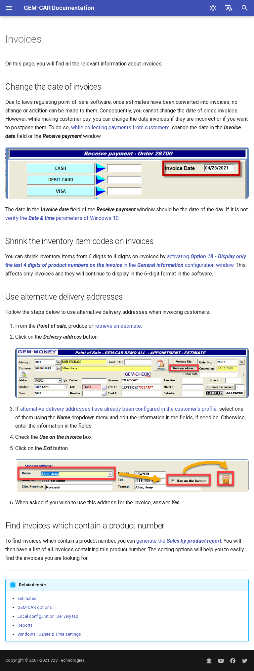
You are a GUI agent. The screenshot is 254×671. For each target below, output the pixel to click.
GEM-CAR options (35, 607)
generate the (178, 541)
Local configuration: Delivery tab (48, 616)
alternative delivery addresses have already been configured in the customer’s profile (118, 409)
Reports (25, 625)
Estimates (27, 598)
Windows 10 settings (49, 634)
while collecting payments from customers (120, 127)
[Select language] (228, 8)
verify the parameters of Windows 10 (62, 218)
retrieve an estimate (118, 326)
